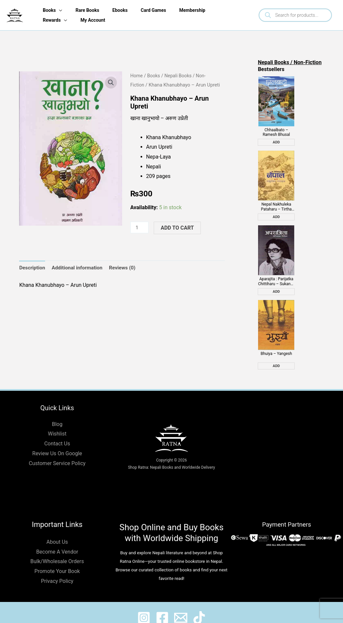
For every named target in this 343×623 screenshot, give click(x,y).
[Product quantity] (139, 227)
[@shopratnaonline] (160, 607)
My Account (92, 20)
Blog (57, 414)
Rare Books (86, 10)
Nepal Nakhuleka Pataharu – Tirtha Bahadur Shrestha (276, 201)
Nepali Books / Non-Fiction (289, 62)
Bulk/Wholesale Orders (57, 551)
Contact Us (57, 433)
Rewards (50, 20)
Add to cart (178, 228)
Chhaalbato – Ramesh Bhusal (276, 129)
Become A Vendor (57, 541)
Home (137, 76)
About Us (57, 531)
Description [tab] (32, 268)
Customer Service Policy (57, 453)
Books (47, 10)
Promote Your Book (57, 561)
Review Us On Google (57, 443)
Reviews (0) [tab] (126, 268)
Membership (196, 10)
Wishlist (57, 423)
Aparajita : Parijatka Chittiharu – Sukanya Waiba (276, 273)
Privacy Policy (57, 570)
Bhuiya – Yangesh (276, 343)
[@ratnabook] (138, 607)
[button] (111, 82)
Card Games (155, 10)
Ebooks (120, 10)
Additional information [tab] (79, 268)
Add (276, 139)
